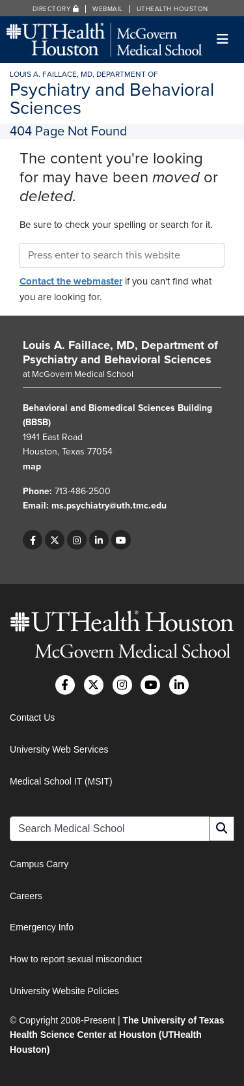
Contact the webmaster (71, 281)
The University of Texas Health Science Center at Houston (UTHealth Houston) (117, 1035)
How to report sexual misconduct (76, 959)
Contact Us (32, 717)
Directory (56, 9)
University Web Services (59, 749)
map (32, 466)
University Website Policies (64, 991)
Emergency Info (42, 927)
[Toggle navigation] (222, 39)
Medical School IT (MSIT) (61, 781)
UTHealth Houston (172, 9)
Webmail (107, 9)
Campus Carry (39, 864)
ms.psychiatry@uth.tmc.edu (109, 505)
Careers (26, 896)
